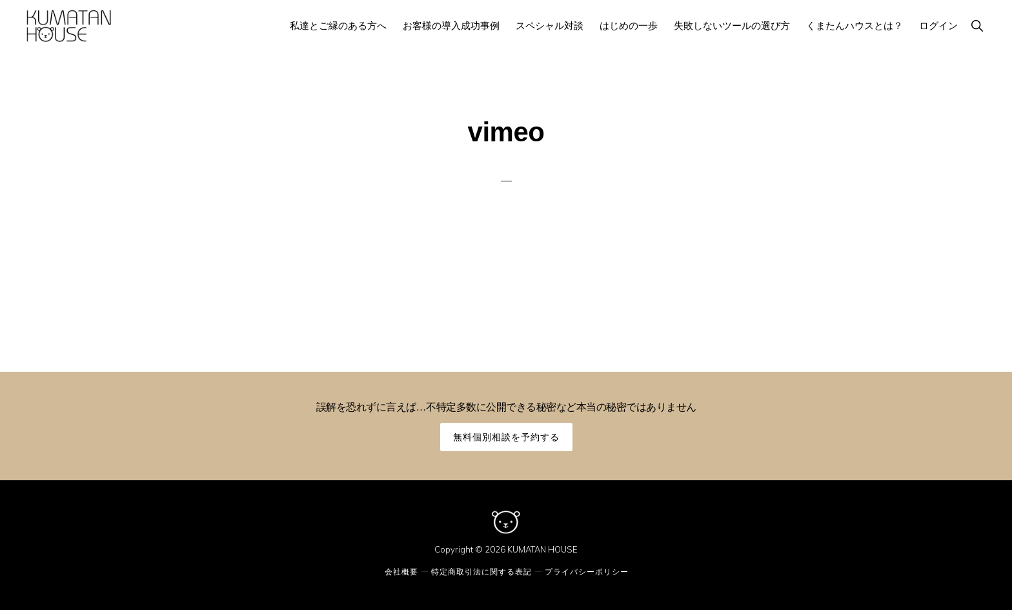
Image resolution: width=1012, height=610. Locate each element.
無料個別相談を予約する (506, 437)
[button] (976, 25)
